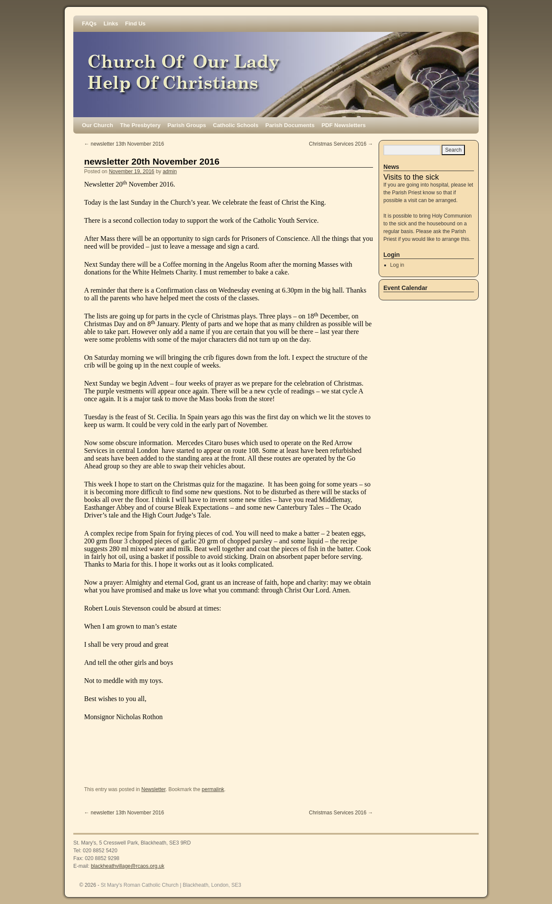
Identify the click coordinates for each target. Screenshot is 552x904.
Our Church (97, 125)
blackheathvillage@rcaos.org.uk (127, 866)
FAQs (89, 23)
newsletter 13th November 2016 (124, 144)
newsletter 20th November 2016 (152, 161)
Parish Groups (186, 125)
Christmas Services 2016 (341, 144)
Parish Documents (289, 125)
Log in (397, 265)
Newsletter (153, 789)
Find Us (135, 23)
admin (170, 171)
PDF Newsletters (343, 125)
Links (111, 23)
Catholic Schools (235, 125)
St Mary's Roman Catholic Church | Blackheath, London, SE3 (171, 885)
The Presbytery (140, 125)
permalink (213, 789)
